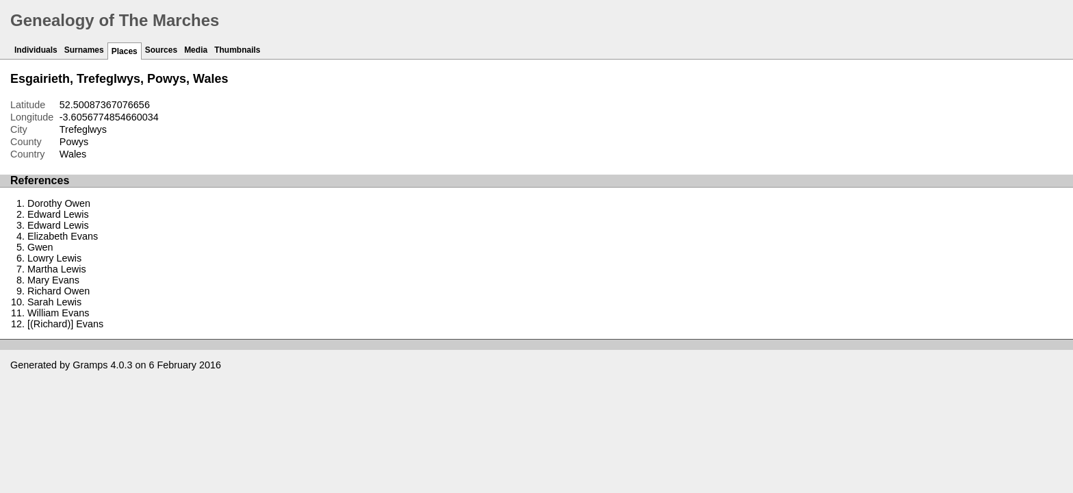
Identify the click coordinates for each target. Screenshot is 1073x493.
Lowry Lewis (54, 258)
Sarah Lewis (54, 301)
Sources (161, 50)
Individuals (35, 50)
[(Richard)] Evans (65, 323)
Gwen (40, 247)
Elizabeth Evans (62, 236)
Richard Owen (58, 291)
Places (125, 51)
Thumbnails (237, 50)
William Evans (58, 312)
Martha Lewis (56, 269)
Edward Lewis (58, 214)
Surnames (84, 50)
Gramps (90, 364)
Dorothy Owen (58, 203)
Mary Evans (53, 280)
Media (195, 50)
